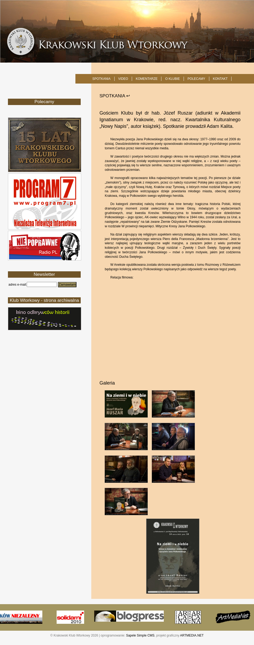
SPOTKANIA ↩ (114, 95)
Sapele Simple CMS (140, 635)
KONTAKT (220, 79)
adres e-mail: (17, 284)
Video (123, 79)
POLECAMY (196, 79)
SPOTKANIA (101, 79)
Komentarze (146, 79)
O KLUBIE (172, 79)
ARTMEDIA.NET (192, 635)
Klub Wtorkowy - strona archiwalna (44, 300)
